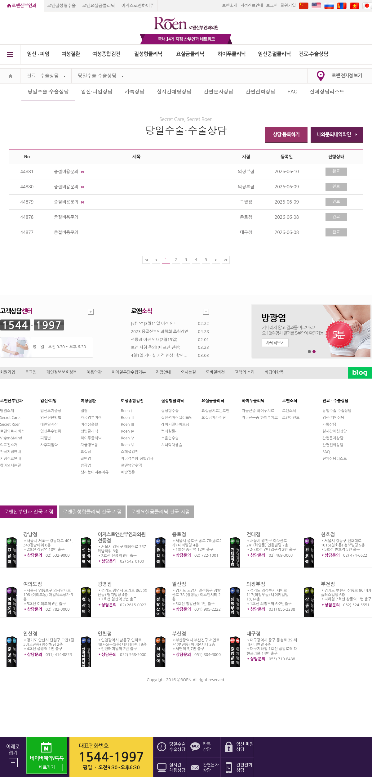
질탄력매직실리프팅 (177, 418)
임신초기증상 (50, 411)
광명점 (105, 584)
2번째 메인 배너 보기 (314, 351)
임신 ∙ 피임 (38, 54)
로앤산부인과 (24, 5)
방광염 (86, 465)
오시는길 (188, 372)
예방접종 (128, 472)
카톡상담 (134, 91)
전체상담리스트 (327, 91)
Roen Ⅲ (128, 424)
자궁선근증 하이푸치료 (260, 418)
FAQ (293, 91)
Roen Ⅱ (128, 418)
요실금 (86, 452)
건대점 (253, 534)
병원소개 (7, 411)
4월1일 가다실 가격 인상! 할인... (159, 355)
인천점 (105, 633)
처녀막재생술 (171, 445)
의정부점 (255, 584)
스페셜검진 (129, 452)
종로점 (179, 534)
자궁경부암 (89, 445)
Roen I (126, 411)
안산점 (30, 633)
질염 (84, 411)
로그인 (271, 5)
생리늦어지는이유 (94, 472)
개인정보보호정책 (61, 372)
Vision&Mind (11, 438)
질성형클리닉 (148, 54)
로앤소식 (289, 411)
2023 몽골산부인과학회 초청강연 (159, 332)
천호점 (328, 534)
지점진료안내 (251, 5)
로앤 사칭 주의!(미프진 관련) (155, 347)
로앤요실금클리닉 (98, 5)
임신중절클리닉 (274, 54)
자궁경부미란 (91, 418)
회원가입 (288, 5)
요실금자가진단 (214, 418)
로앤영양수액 (131, 465)
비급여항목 (274, 372)
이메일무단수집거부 (129, 372)
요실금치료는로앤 (215, 411)
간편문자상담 (218, 91)
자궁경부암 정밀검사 (137, 458)
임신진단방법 (50, 418)
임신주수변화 (50, 431)
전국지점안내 (10, 452)
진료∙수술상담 (313, 54)
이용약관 (94, 372)
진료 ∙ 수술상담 (46, 76)
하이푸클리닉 (232, 54)
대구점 (253, 633)
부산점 (179, 633)
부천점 (328, 584)
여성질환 (70, 54)
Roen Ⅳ (128, 431)
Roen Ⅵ (128, 445)
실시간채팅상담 (174, 91)
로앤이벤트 (290, 418)
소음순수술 (170, 438)
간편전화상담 (260, 91)
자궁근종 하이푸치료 (258, 411)
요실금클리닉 (190, 54)
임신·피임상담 (96, 91)
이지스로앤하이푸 (137, 5)
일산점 (179, 584)
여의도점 (32, 584)
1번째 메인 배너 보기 (309, 351)
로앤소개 (229, 5)
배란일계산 (49, 424)
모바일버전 (215, 372)
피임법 (45, 438)
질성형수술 (170, 411)
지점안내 (163, 372)
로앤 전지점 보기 (347, 75)
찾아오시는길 (10, 465)
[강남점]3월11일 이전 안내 (154, 323)
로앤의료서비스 (12, 431)
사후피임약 (49, 445)
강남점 (30, 534)
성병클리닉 (89, 431)
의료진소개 (8, 445)
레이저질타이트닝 (175, 424)
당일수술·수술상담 (100, 76)
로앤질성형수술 (61, 5)
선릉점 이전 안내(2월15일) (154, 340)
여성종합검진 (106, 54)
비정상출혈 (89, 424)
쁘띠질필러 (170, 431)
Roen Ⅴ (128, 438)
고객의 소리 (245, 372)
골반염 (86, 458)
